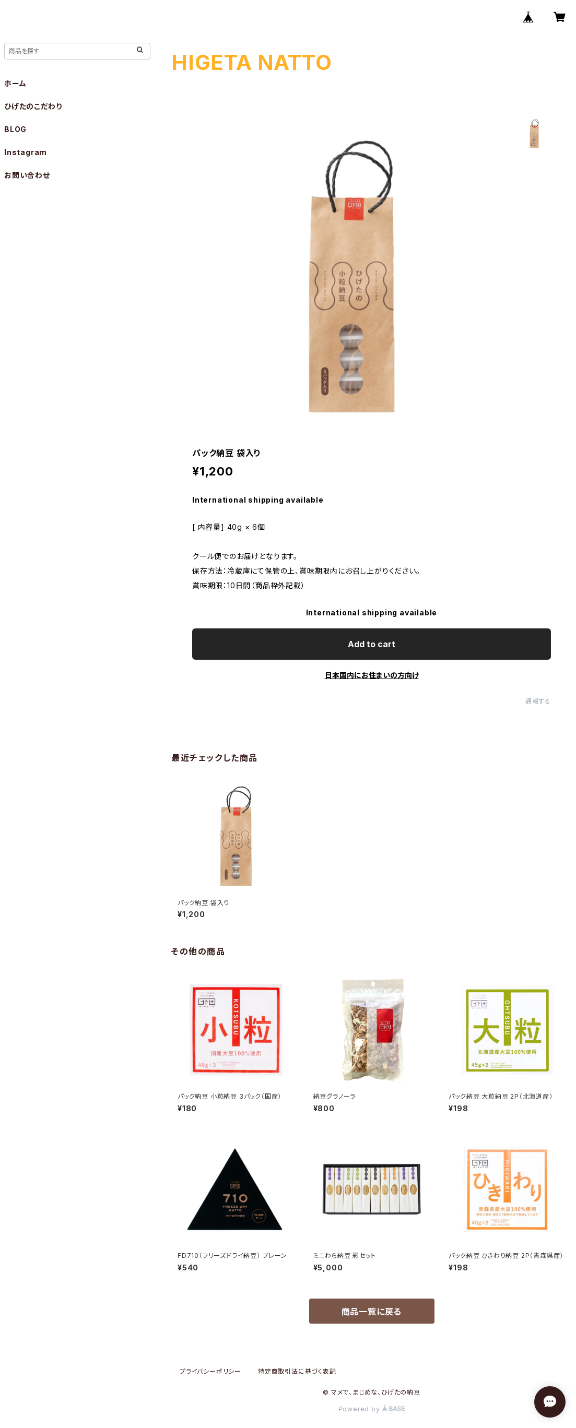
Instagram (25, 152)
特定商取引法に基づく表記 (297, 1371)
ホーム (15, 83)
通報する (538, 701)
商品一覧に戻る (372, 1311)
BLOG (15, 129)
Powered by (371, 1409)
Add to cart (371, 644)
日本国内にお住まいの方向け (372, 675)
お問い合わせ (27, 175)
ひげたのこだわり (33, 106)
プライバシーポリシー (210, 1371)
